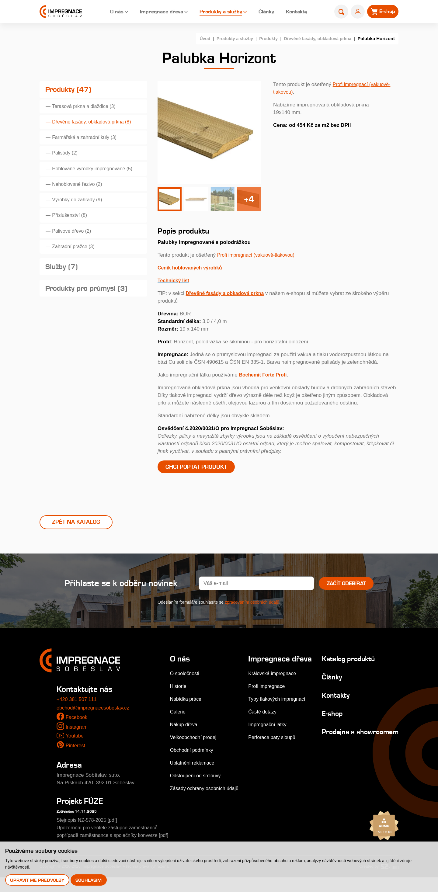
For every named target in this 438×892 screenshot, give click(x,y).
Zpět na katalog (76, 528)
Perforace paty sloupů (273, 753)
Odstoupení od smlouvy (197, 782)
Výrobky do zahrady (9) (79, 210)
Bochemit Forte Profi (264, 375)
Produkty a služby (216, 12)
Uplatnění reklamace (193, 769)
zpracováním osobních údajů (252, 608)
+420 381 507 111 (78, 706)
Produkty (263, 38)
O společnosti (185, 680)
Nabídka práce (187, 706)
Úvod (196, 38)
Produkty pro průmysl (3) (90, 304)
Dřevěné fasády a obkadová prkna (227, 293)
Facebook (77, 724)
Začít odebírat (346, 590)
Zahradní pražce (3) (75, 260)
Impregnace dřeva (155, 12)
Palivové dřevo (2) (74, 243)
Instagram (77, 734)
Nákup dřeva (184, 731)
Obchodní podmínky (193, 757)
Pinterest (76, 752)
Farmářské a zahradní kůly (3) (87, 142)
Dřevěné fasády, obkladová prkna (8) (95, 125)
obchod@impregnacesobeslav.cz (94, 714)
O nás (109, 12)
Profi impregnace (267, 702)
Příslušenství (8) (71, 226)
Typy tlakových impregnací (278, 714)
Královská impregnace (273, 689)
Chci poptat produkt (199, 467)
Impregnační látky (268, 740)
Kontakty (293, 12)
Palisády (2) (66, 159)
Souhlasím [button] (89, 879)
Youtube (74, 743)
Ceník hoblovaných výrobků (192, 268)
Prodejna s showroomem (339, 742)
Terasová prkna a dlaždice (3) (87, 108)
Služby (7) (63, 282)
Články (262, 12)
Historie (179, 693)
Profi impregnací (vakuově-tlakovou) (258, 255)
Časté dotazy (263, 727)
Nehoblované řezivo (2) (79, 193)
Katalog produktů (346, 665)
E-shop (327, 720)
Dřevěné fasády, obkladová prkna (315, 38)
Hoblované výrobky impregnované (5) (96, 176)
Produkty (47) (70, 90)
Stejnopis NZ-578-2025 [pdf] (89, 827)
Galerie (178, 718)
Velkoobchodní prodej (195, 744)
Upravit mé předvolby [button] (37, 879)
